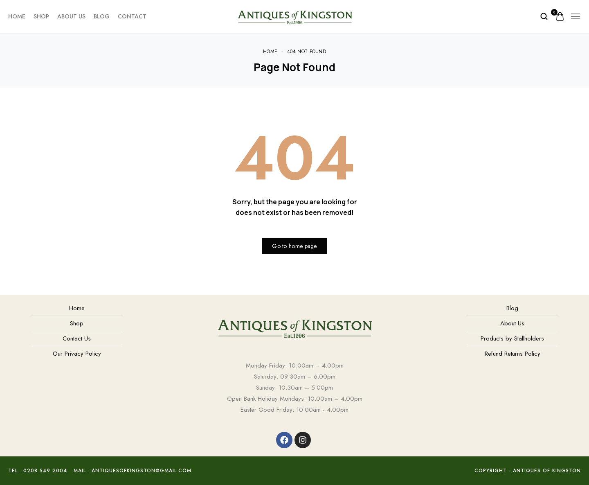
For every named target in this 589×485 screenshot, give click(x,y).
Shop (41, 16)
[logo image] (294, 15)
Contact (132, 16)
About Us (71, 16)
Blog (102, 16)
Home (16, 16)
